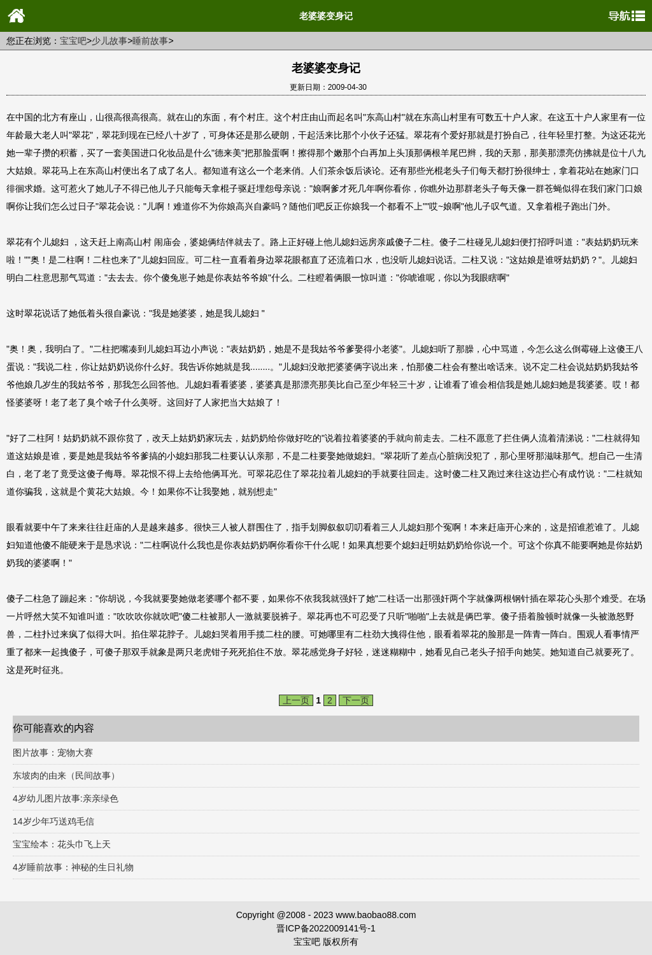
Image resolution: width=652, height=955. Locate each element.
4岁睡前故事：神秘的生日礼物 (73, 867)
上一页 (296, 700)
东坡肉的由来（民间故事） (66, 775)
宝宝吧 (73, 41)
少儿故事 (109, 41)
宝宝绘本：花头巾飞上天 (62, 844)
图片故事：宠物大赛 (53, 752)
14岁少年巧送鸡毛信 (53, 821)
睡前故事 (150, 41)
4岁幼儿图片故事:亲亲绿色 (65, 798)
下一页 (356, 700)
